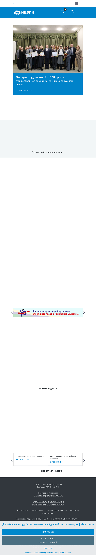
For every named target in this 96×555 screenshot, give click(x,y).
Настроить (48, 548)
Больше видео (46, 388)
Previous (12, 312)
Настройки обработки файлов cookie (48, 504)
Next (84, 312)
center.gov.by (73, 510)
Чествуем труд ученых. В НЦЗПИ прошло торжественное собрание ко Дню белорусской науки (44, 81)
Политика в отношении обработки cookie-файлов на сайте (48, 553)
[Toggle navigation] (80, 13)
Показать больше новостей (46, 152)
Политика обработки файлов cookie (48, 501)
